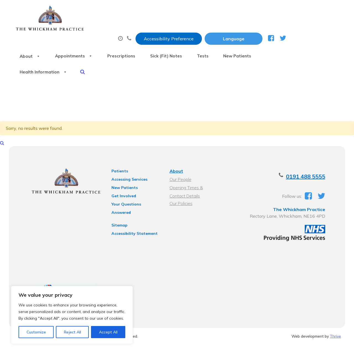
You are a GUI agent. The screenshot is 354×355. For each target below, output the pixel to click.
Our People (180, 162)
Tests (284, 27)
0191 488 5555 (308, 159)
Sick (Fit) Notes (242, 27)
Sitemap (118, 201)
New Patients (91, 46)
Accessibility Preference (223, 10)
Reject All (72, 332)
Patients (118, 154)
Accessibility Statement (133, 209)
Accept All (108, 332)
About (86, 27)
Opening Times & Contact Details (194, 171)
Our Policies (180, 187)
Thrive (335, 319)
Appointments (136, 27)
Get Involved (122, 179)
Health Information (150, 46)
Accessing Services (128, 162)
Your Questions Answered (135, 187)
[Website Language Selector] (288, 10)
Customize (36, 332)
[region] (72, 315)
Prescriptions (190, 27)
